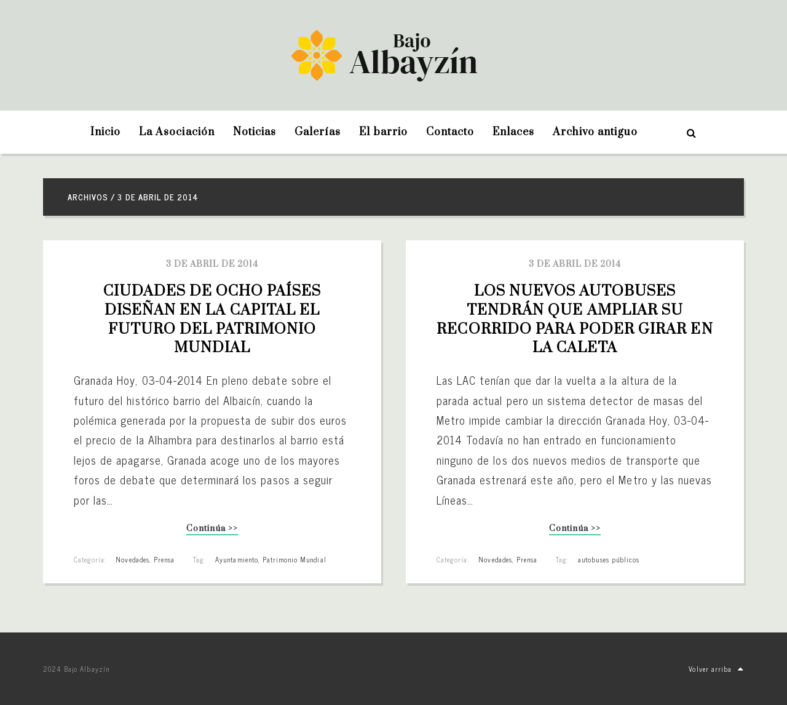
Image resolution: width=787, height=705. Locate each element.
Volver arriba (716, 668)
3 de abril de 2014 (212, 264)
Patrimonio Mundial (294, 559)
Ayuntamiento (236, 559)
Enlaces (513, 132)
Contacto (450, 132)
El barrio (383, 132)
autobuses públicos (608, 559)
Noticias (254, 132)
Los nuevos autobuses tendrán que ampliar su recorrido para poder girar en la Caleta (576, 319)
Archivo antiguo (595, 132)
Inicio (105, 132)
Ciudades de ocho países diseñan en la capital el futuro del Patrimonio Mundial (214, 319)
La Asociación (177, 132)
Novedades (132, 559)
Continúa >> (211, 529)
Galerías (318, 132)
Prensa (164, 559)
